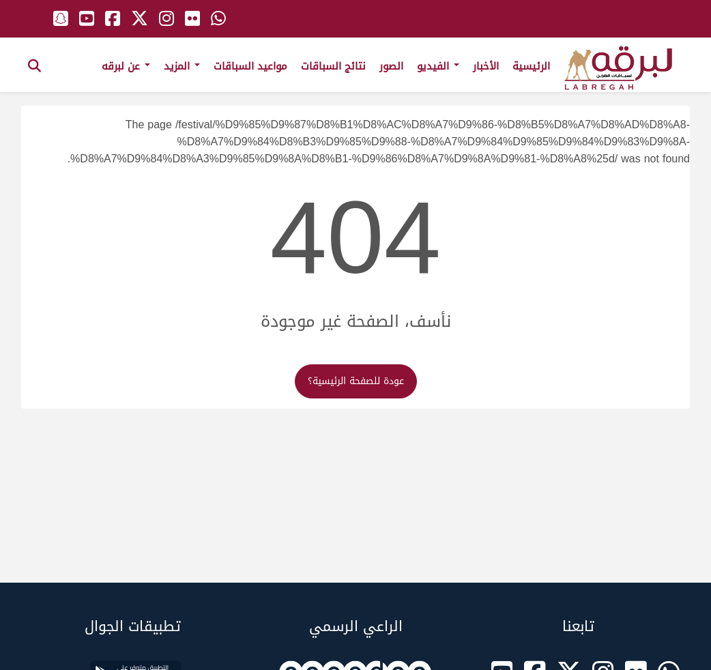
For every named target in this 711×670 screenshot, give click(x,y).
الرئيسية (531, 66)
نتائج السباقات (333, 66)
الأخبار (486, 66)
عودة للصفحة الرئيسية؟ (356, 381)
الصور (391, 66)
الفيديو (438, 66)
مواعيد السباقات (250, 66)
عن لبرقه (126, 66)
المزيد (182, 66)
